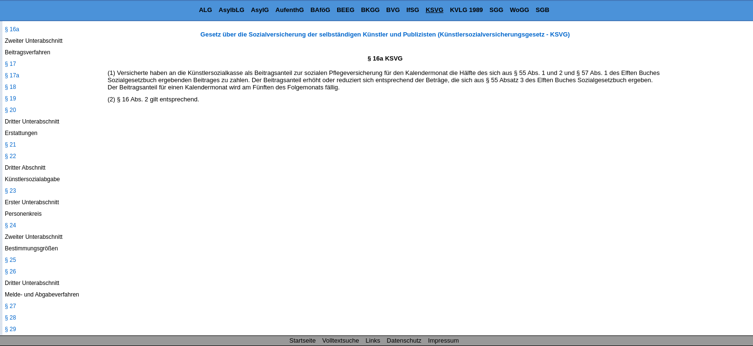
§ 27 (10, 306)
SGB (542, 9)
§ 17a (12, 75)
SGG (496, 9)
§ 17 (10, 64)
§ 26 (10, 271)
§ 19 (10, 98)
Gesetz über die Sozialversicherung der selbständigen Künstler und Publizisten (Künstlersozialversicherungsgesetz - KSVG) (385, 34)
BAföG (320, 9)
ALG (205, 9)
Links (372, 340)
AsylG (260, 9)
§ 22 (10, 156)
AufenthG (290, 9)
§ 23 (10, 190)
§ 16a (12, 29)
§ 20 (10, 110)
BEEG (345, 9)
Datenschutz (404, 340)
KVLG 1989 (466, 9)
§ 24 (10, 225)
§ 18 (10, 87)
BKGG (370, 9)
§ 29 (10, 329)
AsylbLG (231, 9)
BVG (393, 9)
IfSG (412, 9)
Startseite (303, 340)
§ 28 (10, 317)
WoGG (519, 9)
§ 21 (10, 144)
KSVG (434, 9)
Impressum (443, 340)
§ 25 (10, 260)
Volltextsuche (340, 340)
